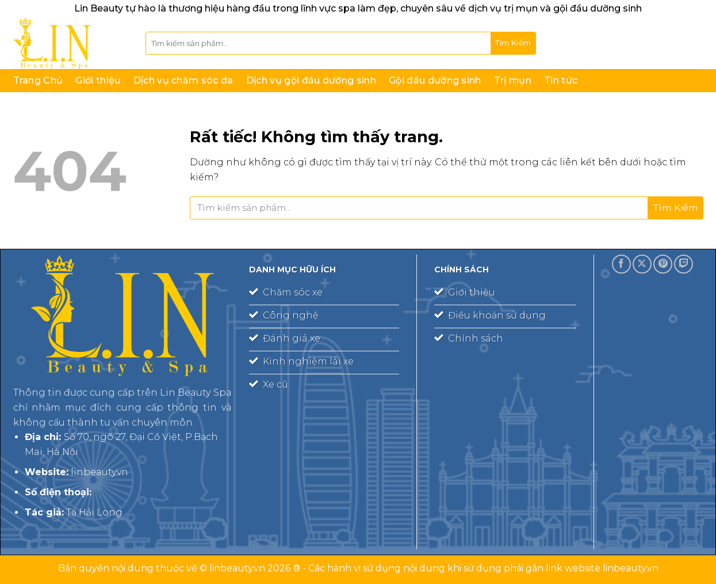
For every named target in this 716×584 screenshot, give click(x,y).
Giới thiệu (97, 80)
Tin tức (560, 80)
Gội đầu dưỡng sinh (435, 80)
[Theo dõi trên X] (642, 264)
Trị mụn (512, 80)
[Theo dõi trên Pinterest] (662, 264)
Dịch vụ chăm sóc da (183, 80)
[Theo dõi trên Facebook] (621, 264)
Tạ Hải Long (94, 512)
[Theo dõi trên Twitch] (683, 264)
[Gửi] (513, 43)
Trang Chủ (38, 80)
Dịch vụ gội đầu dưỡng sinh (311, 80)
